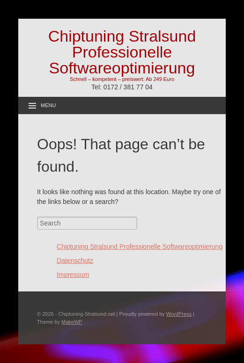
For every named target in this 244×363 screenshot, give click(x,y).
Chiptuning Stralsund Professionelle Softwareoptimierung (122, 52)
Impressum (73, 274)
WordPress (179, 314)
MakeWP (71, 322)
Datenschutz (75, 260)
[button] (224, 13)
